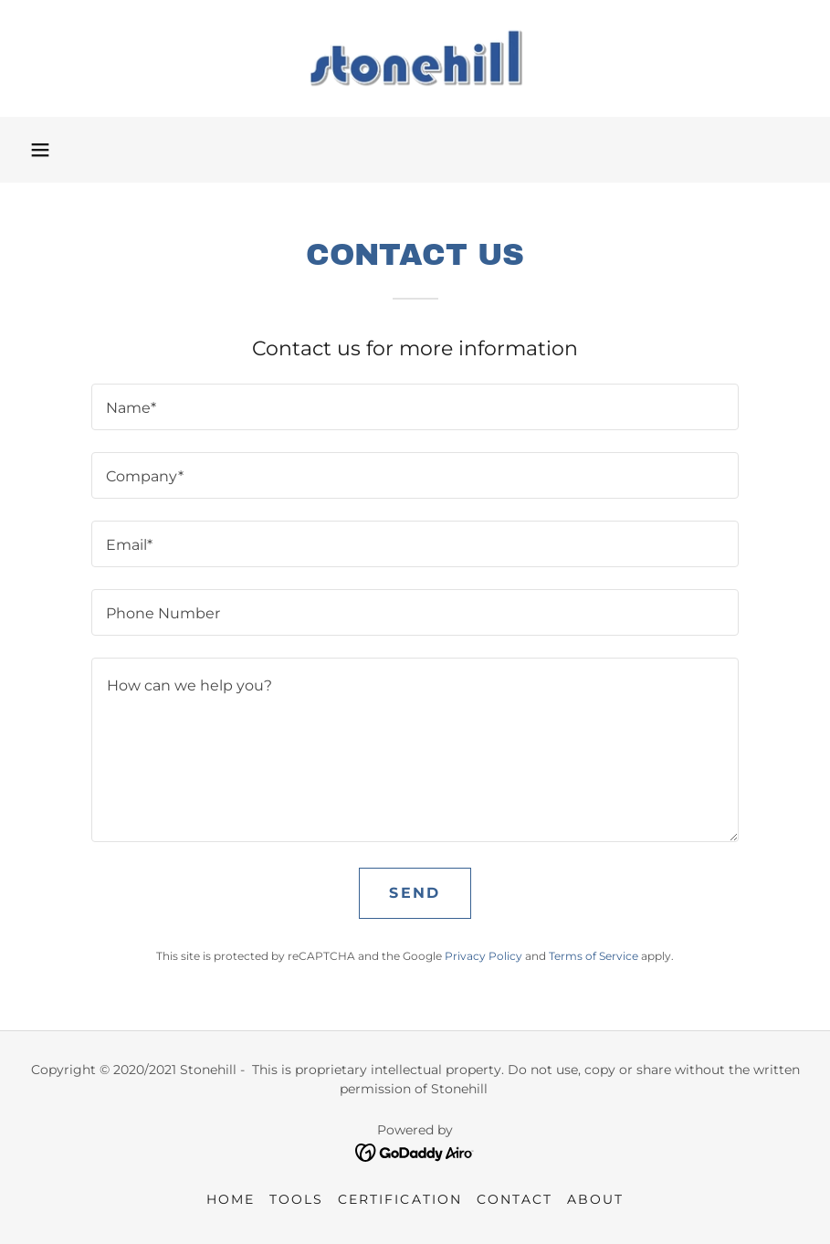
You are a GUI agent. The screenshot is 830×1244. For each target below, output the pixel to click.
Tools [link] (296, 1199)
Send (414, 892)
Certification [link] (399, 1199)
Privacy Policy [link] (483, 956)
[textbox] (415, 407)
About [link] (595, 1199)
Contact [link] (514, 1199)
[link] (415, 58)
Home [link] (230, 1199)
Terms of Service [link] (593, 956)
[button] (40, 150)
